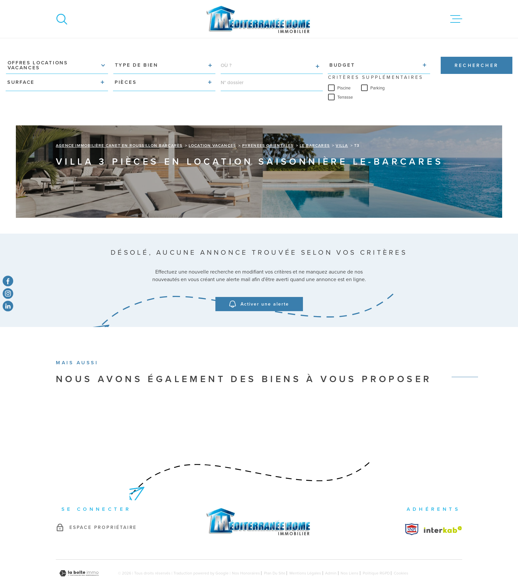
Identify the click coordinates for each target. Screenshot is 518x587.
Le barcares (315, 130)
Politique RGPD (376, 557)
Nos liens (349, 557)
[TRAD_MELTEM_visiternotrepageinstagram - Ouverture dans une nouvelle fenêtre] (8, 293)
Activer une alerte (259, 288)
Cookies (401, 557)
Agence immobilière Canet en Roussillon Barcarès (119, 130)
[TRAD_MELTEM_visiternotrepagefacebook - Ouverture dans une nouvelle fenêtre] (8, 281)
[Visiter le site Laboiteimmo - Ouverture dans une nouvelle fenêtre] (79, 557)
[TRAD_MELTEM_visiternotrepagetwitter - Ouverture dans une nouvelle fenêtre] (8, 306)
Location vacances (212, 130)
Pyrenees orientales (268, 130)
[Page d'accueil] (259, 19)
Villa (342, 130)
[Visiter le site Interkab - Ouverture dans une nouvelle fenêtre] (412, 513)
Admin (331, 557)
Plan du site (274, 557)
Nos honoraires (246, 557)
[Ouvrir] (62, 19)
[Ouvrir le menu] (456, 19)
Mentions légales (305, 557)
